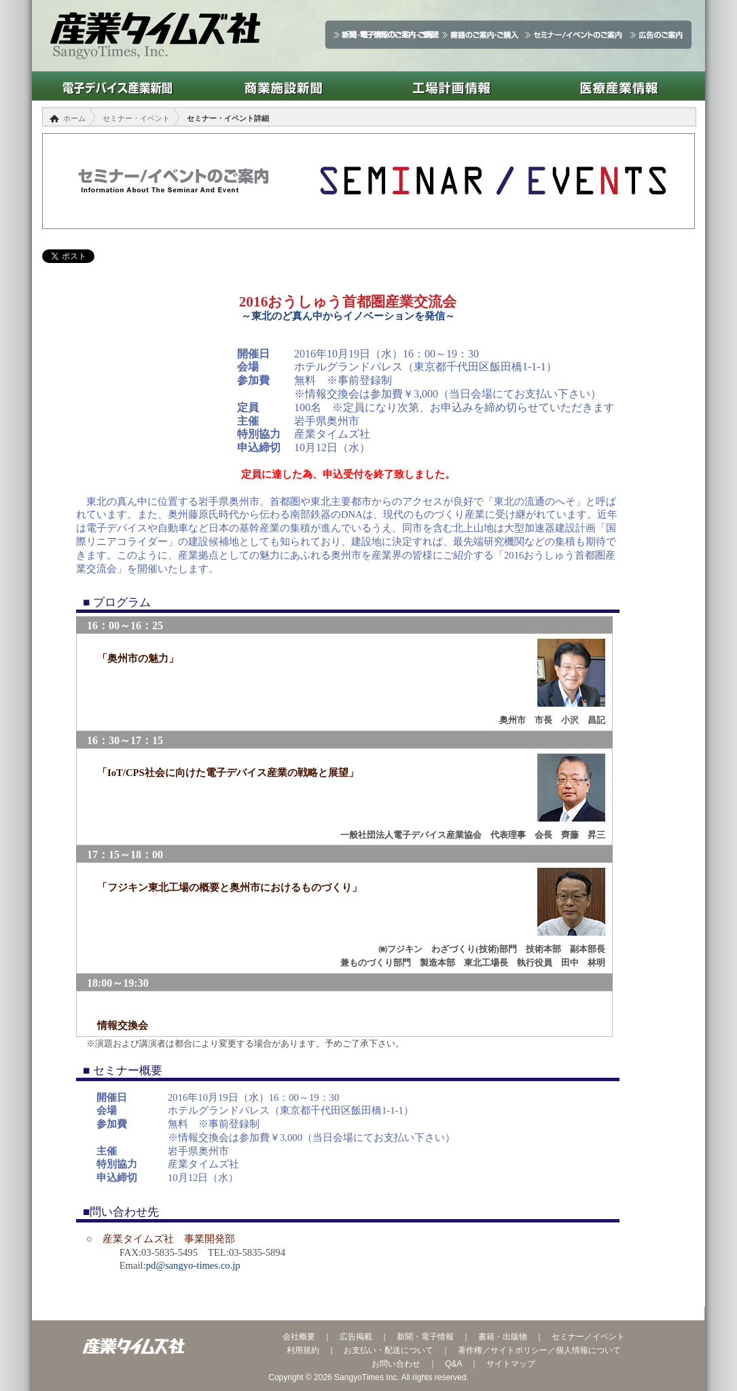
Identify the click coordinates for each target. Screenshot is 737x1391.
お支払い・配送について (388, 1350)
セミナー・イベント (136, 118)
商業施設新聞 (283, 86)
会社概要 (299, 1336)
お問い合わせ (396, 1364)
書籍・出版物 (502, 1336)
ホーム (74, 118)
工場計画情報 (451, 86)
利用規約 (303, 1350)
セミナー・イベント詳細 (228, 118)
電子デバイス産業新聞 (116, 86)
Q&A (453, 1364)
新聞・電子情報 (425, 1336)
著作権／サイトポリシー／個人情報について (539, 1350)
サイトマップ (510, 1364)
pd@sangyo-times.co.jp (193, 1265)
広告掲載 (356, 1336)
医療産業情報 (619, 86)
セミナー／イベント (588, 1336)
